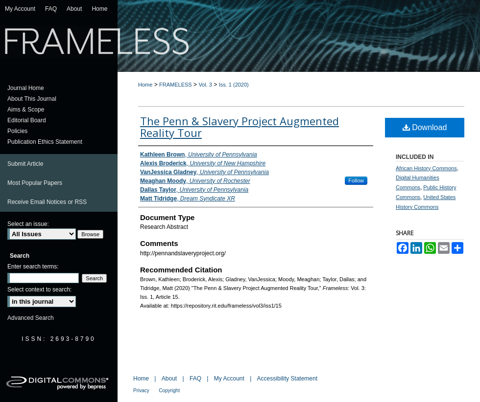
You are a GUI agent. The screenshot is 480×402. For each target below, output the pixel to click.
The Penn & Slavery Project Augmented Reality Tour (239, 126)
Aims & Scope (25, 109)
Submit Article (25, 163)
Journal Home (25, 88)
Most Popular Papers (34, 182)
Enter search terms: (33, 266)
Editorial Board (26, 120)
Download (425, 127)
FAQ (195, 378)
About (169, 378)
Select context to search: (39, 289)
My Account (229, 378)
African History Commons (426, 168)
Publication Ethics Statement (44, 141)
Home (145, 85)
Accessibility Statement (287, 378)
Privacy (141, 390)
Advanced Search (30, 317)
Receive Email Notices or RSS (47, 202)
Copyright (169, 390)
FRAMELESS (175, 85)
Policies (17, 131)
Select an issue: (28, 224)
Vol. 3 (205, 85)
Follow (356, 180)
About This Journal (31, 98)
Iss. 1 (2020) (234, 85)
